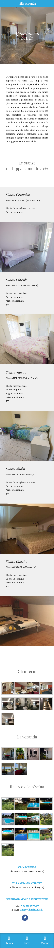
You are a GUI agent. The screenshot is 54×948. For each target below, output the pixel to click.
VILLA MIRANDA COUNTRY (27, 883)
